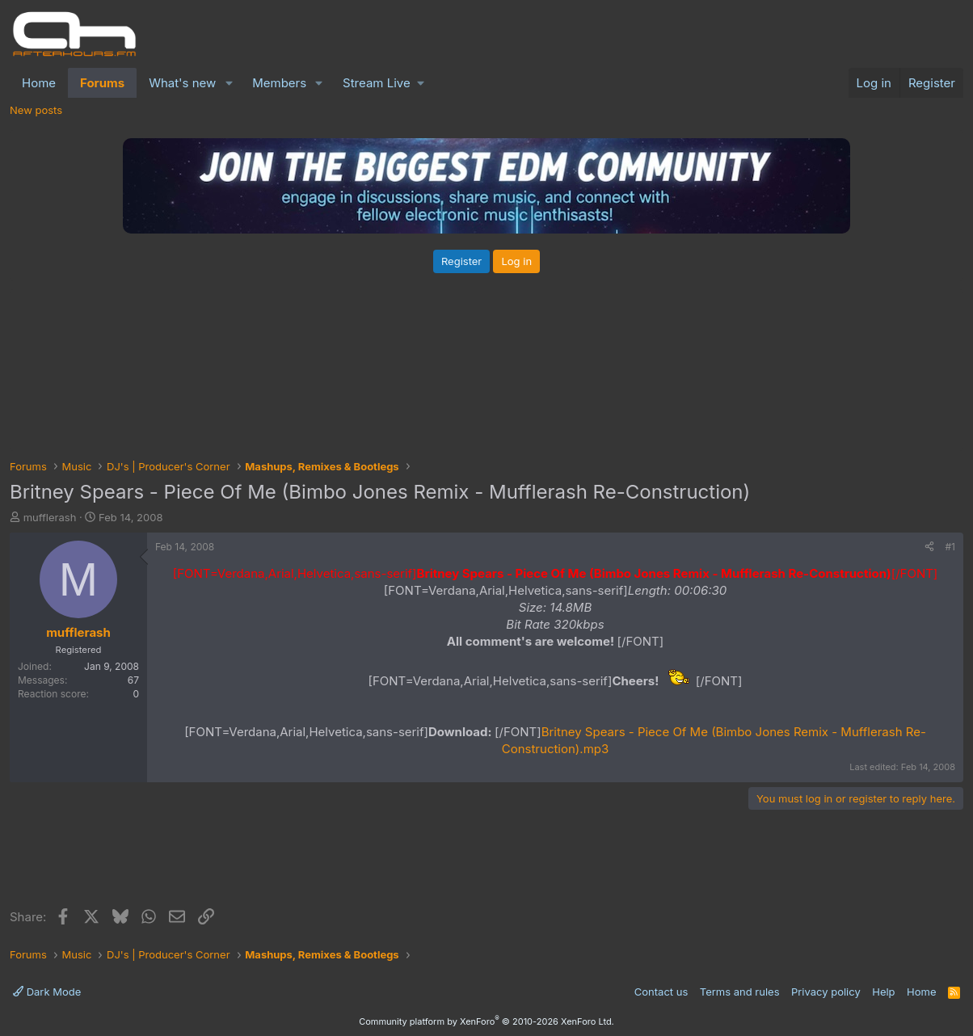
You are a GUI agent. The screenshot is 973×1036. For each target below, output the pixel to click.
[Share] (929, 547)
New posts (36, 109)
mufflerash (50, 517)
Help (883, 991)
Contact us (661, 991)
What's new (182, 83)
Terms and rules (740, 991)
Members (279, 83)
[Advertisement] (486, 862)
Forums (102, 83)
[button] (228, 83)
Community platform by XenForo (486, 1021)
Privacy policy (826, 991)
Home (39, 83)
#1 (950, 547)
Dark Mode (47, 991)
